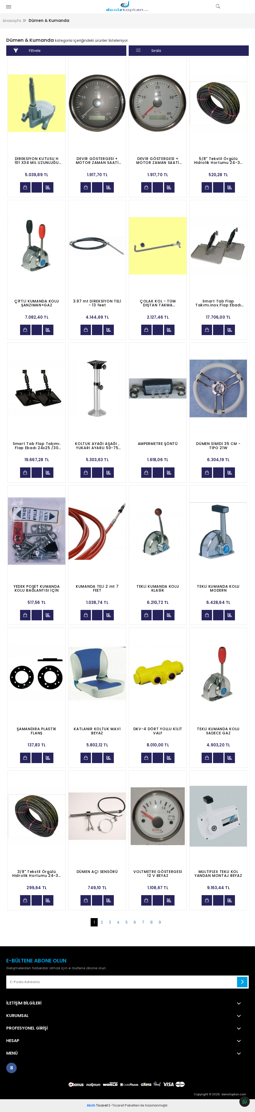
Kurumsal (17, 1016)
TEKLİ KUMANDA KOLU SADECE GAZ (218, 731)
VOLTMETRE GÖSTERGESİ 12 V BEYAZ (157, 874)
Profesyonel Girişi (27, 1028)
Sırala (148, 50)
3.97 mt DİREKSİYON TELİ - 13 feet (97, 303)
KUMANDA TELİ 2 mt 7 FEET (97, 588)
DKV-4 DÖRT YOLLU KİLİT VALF (157, 731)
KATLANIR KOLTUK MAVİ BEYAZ (97, 731)
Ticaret (97, 1105)
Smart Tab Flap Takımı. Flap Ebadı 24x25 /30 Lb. (36, 446)
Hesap (12, 1041)
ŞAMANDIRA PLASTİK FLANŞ (37, 731)
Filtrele (27, 50)
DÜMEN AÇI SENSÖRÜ (97, 872)
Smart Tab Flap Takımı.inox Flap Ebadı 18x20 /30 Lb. (218, 303)
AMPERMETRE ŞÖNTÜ (158, 444)
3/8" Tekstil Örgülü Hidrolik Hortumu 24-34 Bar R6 (36, 874)
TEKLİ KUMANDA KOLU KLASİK (157, 588)
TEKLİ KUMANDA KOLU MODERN (218, 588)
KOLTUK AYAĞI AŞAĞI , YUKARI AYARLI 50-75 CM (97, 446)
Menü (12, 1053)
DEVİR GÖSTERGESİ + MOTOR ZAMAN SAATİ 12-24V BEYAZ (157, 161)
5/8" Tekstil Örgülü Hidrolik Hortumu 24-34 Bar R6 (218, 161)
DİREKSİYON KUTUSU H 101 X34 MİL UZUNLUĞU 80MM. (37, 161)
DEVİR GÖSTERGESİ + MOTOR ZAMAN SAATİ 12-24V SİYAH (97, 161)
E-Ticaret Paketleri (124, 1105)
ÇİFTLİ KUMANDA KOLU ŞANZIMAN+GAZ (36, 303)
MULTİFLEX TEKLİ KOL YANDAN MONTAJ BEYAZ (218, 874)
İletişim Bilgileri (23, 1003)
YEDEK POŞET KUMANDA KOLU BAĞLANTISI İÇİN (37, 588)
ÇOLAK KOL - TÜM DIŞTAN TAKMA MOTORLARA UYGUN (158, 303)
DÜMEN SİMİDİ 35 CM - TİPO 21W (218, 446)
